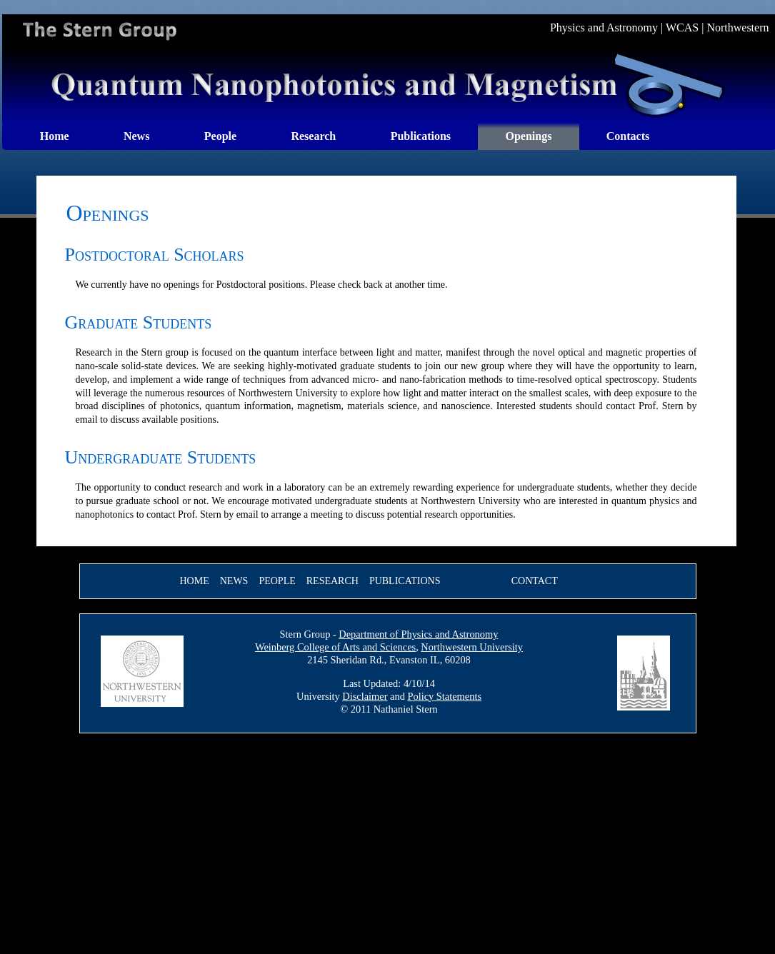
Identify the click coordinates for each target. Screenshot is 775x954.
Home (54, 136)
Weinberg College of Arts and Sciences (335, 647)
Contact (534, 581)
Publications (421, 136)
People (220, 136)
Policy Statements (444, 696)
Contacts (627, 136)
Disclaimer (364, 696)
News (136, 136)
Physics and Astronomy (604, 27)
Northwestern (737, 27)
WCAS (682, 27)
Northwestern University (472, 647)
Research (313, 136)
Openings (528, 136)
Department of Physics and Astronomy (418, 634)
